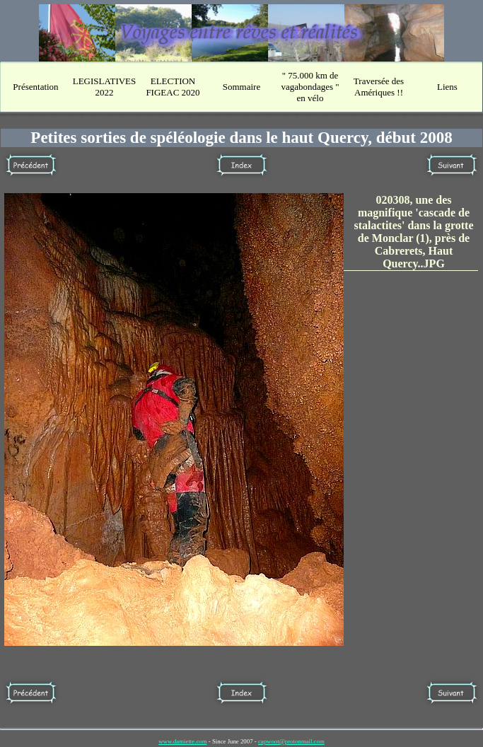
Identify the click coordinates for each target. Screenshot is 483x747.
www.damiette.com (182, 741)
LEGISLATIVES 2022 (104, 87)
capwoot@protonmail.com (291, 741)
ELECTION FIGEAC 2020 (172, 87)
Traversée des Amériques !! (379, 87)
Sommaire (241, 86)
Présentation (35, 86)
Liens (447, 86)
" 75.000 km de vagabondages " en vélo (310, 86)
